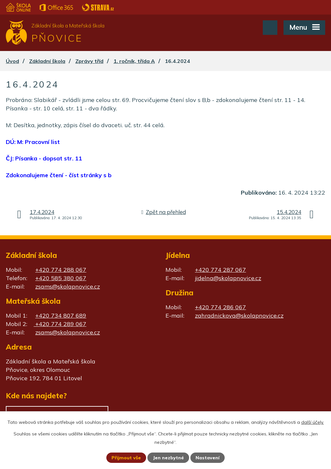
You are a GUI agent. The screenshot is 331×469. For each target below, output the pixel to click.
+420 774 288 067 (60, 269)
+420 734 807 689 (60, 315)
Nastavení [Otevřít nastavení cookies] (207, 458)
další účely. (312, 422)
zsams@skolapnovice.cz (67, 286)
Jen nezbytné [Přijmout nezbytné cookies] (168, 458)
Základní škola (47, 61)
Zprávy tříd (89, 61)
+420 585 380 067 (60, 278)
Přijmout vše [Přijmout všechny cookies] (126, 458)
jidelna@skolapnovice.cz (228, 278)
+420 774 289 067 (60, 324)
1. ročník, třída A (134, 61)
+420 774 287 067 (220, 269)
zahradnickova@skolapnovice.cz (239, 315)
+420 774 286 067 (220, 307)
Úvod (12, 61)
